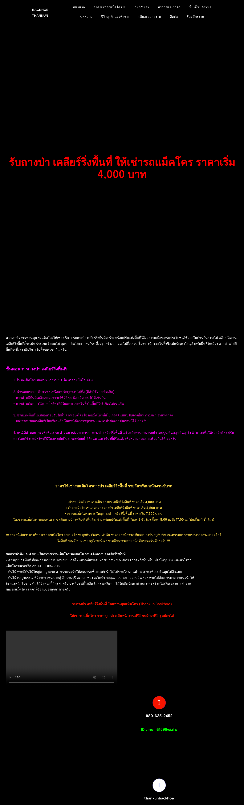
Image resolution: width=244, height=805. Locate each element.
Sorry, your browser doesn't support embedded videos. (61, 658)
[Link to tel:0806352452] (159, 702)
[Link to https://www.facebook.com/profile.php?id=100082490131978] (159, 785)
